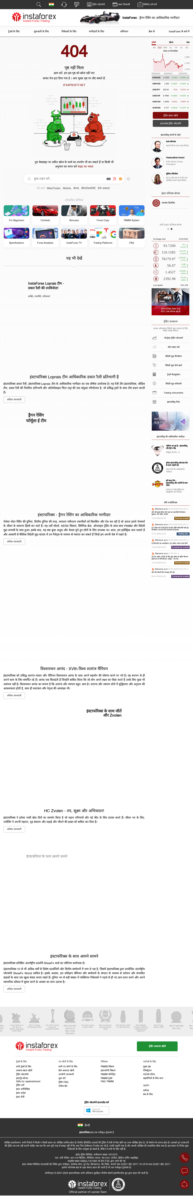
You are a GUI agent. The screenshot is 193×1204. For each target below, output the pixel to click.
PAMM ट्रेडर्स (106, 1078)
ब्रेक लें (152, 31)
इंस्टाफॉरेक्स (84, 1132)
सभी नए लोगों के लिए (67, 1066)
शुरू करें (62, 1078)
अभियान (124, 31)
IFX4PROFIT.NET (74, 85)
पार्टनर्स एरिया (149, 1074)
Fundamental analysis (180, 547)
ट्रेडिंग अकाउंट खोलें (157, 1046)
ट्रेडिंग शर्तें (20, 1085)
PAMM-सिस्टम (107, 1066)
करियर (146, 1090)
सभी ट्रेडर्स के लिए (23, 1066)
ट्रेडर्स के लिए (14, 31)
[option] (170, 203)
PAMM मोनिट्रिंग (108, 1074)
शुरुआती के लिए (41, 31)
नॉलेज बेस (62, 1086)
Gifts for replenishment (28, 1081)
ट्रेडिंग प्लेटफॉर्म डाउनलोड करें (96, 1102)
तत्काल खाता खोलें (24, 1070)
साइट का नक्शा (85, 166)
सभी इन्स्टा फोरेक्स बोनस (171, 225)
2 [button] (172, 229)
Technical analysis (182, 518)
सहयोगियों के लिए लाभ (153, 1078)
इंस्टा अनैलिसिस (23, 1089)
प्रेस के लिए (148, 1094)
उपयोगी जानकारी (66, 1074)
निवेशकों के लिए (69, 31)
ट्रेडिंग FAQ (63, 1082)
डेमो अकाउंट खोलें (66, 1070)
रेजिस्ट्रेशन (147, 1070)
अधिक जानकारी (14, 399)
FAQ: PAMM (107, 1081)
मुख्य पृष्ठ (147, 1066)
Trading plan (183, 534)
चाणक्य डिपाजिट (168, 203)
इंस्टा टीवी (20, 1097)
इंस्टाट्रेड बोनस (22, 1078)
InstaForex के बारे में (179, 31)
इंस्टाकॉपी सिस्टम (108, 1070)
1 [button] (169, 229)
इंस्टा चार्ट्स (21, 1093)
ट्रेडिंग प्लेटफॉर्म (22, 1074)
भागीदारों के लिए (96, 31)
